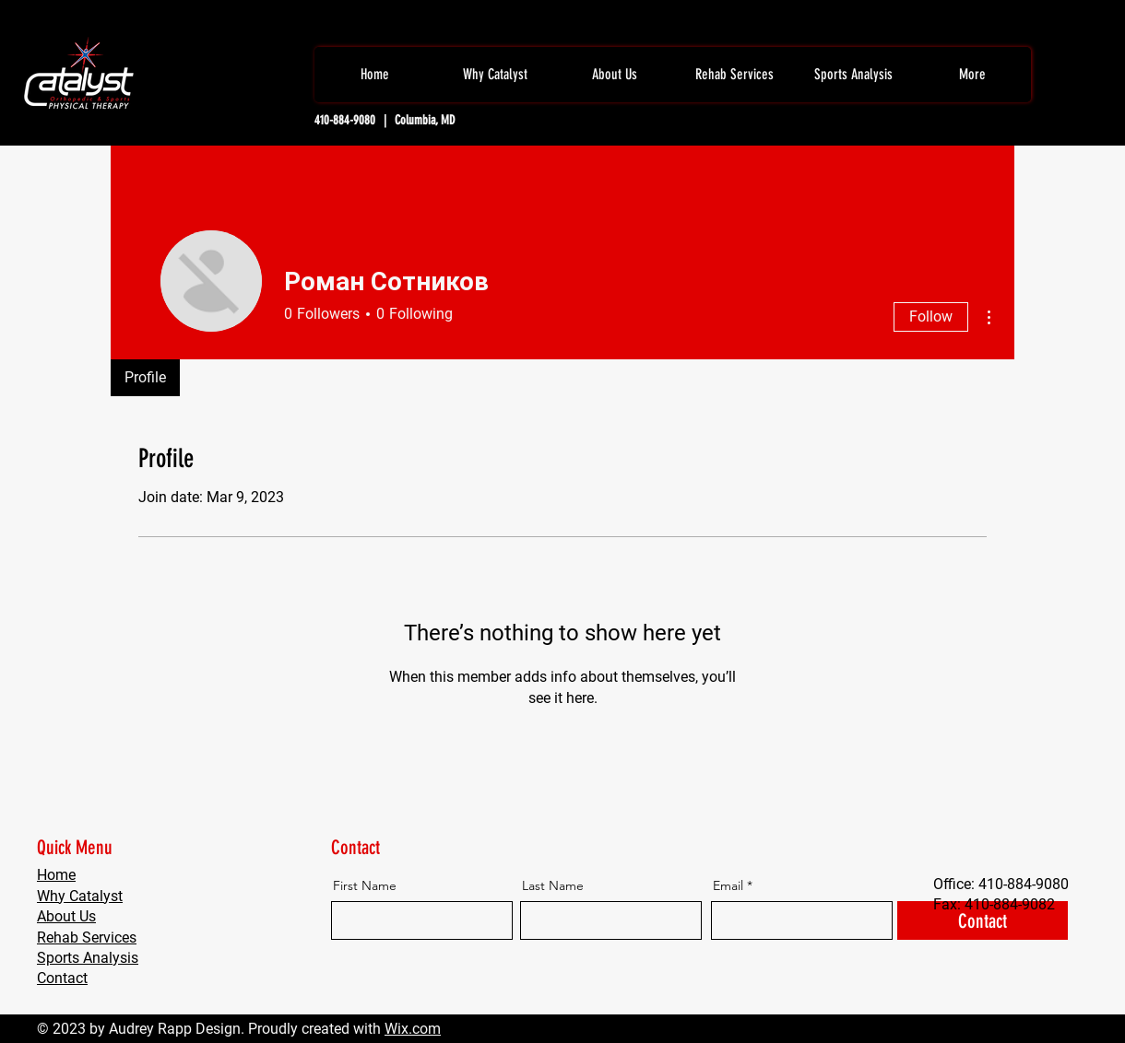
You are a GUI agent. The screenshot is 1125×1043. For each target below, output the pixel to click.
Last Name (553, 885)
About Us (66, 916)
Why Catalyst (80, 896)
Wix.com (413, 1028)
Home (56, 875)
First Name (365, 885)
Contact (62, 978)
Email (728, 885)
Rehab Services (86, 937)
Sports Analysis (87, 958)
